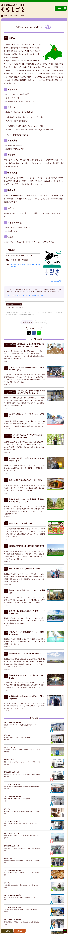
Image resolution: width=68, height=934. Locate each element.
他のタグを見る (41, 322)
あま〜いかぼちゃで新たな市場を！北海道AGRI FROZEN (19, 897)
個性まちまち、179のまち (12, 15)
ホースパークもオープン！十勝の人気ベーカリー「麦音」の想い (21, 872)
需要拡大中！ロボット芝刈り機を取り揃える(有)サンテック (20, 725)
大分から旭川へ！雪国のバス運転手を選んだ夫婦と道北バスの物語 (22, 848)
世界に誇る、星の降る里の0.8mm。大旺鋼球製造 (17, 799)
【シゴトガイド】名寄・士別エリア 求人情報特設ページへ (24, 295)
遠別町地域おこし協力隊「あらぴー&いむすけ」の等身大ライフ (21, 835)
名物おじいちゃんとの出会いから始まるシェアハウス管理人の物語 (22, 762)
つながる (7, 931)
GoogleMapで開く (56, 281)
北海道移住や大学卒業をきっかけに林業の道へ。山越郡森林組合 (21, 922)
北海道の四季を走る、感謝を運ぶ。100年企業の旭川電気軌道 (20, 823)
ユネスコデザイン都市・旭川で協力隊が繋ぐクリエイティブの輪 (21, 811)
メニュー (60, 8)
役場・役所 (28, 322)
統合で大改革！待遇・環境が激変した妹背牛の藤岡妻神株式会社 (21, 786)
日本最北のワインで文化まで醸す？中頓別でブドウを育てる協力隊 (22, 749)
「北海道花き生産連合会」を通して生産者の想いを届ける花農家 (21, 885)
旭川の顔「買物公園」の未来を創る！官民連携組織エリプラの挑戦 (22, 860)
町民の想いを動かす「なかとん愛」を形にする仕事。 (18, 737)
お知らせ (19, 931)
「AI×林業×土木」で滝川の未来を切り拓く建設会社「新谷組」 (21, 909)
